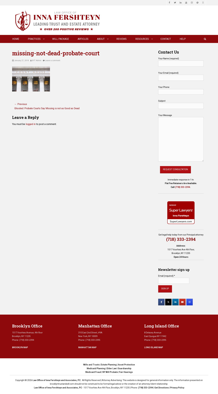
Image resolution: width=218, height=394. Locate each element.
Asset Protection (126, 364)
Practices (34, 39)
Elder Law (111, 368)
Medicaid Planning (96, 368)
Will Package (60, 39)
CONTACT (165, 39)
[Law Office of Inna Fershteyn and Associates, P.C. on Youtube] (182, 302)
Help (183, 39)
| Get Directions (161, 387)
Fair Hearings (126, 372)
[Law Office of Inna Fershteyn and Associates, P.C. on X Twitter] (168, 302)
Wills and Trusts (91, 364)
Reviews (121, 39)
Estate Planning (109, 364)
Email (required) (166, 276)
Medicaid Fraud (93, 372)
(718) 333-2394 (182, 187)
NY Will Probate (110, 372)
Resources (142, 39)
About (101, 39)
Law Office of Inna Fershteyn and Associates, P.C (58, 387)
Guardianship (124, 368)
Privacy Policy (177, 387)
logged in (31, 124)
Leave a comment (52, 60)
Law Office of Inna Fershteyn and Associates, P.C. (57, 380)
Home (15, 39)
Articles (83, 39)
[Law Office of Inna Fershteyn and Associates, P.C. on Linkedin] (175, 302)
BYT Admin (36, 60)
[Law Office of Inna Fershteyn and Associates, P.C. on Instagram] (189, 302)
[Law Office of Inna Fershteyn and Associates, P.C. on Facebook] (161, 302)
